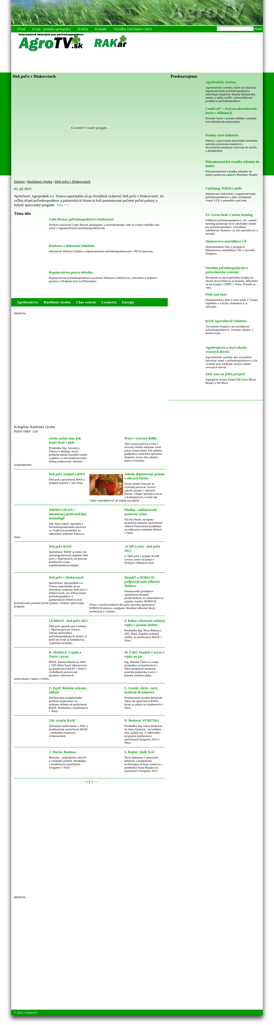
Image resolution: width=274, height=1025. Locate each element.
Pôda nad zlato (216, 294)
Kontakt (101, 29)
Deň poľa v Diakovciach (73, 181)
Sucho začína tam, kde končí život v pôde (65, 440)
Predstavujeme (184, 76)
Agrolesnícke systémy (221, 82)
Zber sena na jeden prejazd (225, 374)
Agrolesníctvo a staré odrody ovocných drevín (226, 350)
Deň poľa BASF (60, 546)
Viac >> (62, 205)
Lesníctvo (108, 302)
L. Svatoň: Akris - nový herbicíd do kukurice (141, 690)
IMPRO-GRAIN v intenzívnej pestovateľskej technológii (67, 514)
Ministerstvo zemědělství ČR (226, 241)
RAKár (83, 29)
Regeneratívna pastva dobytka (71, 272)
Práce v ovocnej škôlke (140, 438)
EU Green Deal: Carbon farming (229, 215)
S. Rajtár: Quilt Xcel (139, 752)
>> (96, 782)
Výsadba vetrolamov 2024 (132, 29)
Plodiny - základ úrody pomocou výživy (140, 512)
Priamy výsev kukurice (222, 135)
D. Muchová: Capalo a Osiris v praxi (65, 654)
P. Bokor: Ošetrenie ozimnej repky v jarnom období (144, 623)
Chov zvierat (86, 302)
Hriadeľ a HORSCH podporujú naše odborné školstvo (142, 581)
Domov (19, 181)
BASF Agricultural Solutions (226, 321)
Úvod (21, 29)
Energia (128, 302)
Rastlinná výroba (39, 181)
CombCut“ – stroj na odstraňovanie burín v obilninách (231, 111)
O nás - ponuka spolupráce (51, 29)
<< (83, 782)
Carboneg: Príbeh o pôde (224, 188)
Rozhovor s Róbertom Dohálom (71, 246)
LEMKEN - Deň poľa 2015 (68, 621)
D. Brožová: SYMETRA (141, 720)
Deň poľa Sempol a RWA (67, 474)
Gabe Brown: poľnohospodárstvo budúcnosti (81, 219)
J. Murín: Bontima (62, 752)
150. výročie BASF (62, 720)
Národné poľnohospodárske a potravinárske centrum (227, 270)
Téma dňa (22, 213)
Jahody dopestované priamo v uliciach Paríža (144, 476)
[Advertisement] (58, 367)
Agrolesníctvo (27, 302)
